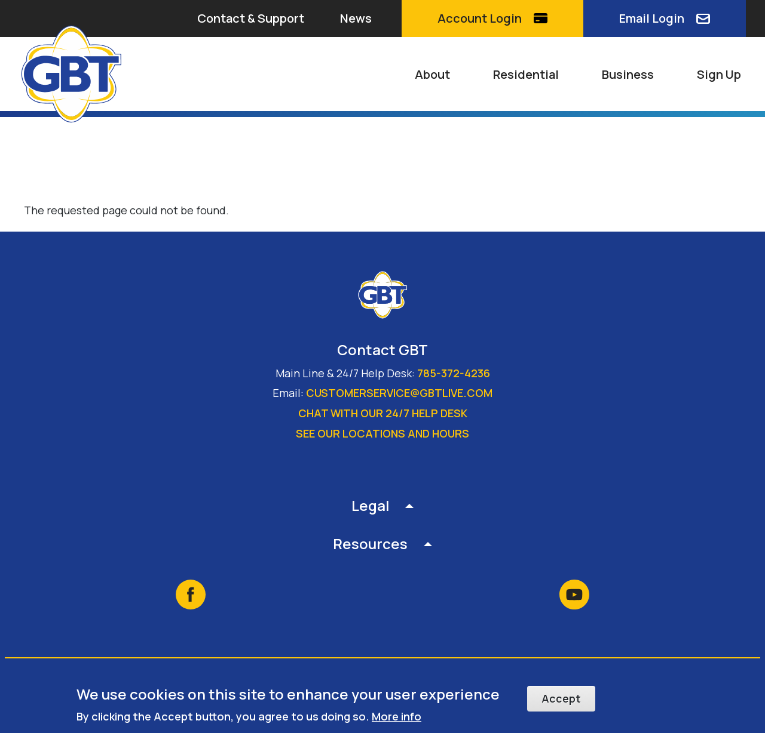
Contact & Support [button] (250, 18)
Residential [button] (526, 74)
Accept (561, 699)
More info (396, 717)
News (356, 18)
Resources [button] (370, 543)
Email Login (651, 18)
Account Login (479, 18)
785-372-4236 (453, 373)
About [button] (432, 74)
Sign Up (719, 74)
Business (628, 74)
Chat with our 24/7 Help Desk (382, 413)
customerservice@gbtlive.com (399, 393)
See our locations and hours (382, 433)
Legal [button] (370, 505)
